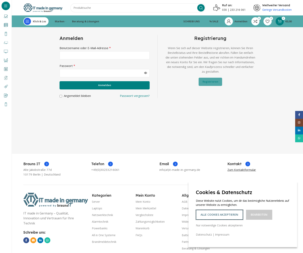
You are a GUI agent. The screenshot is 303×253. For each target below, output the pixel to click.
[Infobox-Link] (36, 164)
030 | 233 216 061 (234, 10)
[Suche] (137, 7)
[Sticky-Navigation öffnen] (36, 21)
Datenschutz (204, 234)
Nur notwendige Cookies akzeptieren (219, 225)
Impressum (222, 234)
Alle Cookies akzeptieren (219, 214)
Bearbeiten (259, 214)
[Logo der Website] (42, 7)
